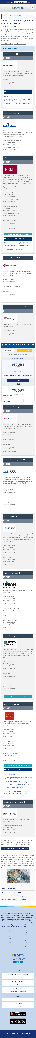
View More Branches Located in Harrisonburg (18, 234)
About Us (18, 1000)
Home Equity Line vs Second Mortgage (12, 896)
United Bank (9, 636)
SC (9, 946)
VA (26, 944)
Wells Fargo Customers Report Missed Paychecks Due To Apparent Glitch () (18, 778)
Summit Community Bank (14, 460)
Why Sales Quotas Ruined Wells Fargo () (16, 794)
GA (10, 931)
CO (26, 948)
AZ (9, 934)
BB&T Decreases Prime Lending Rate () (16, 243)
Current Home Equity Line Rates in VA (15, 848)
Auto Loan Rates (18, 988)
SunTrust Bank (10, 516)
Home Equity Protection (8, 888)
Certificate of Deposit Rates (18, 992)
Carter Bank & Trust (11, 258)
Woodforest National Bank (14, 802)
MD (26, 940)
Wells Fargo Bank (11, 704)
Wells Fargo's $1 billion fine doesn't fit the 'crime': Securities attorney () (16, 788)
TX (26, 936)
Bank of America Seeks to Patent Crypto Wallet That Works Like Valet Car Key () (17, 100)
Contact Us (18, 1007)
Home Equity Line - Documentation (11, 892)
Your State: (10, 2)
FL (26, 931)
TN (10, 948)
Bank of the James (11, 113)
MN (10, 942)
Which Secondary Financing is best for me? (14, 899)
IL (26, 933)
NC (10, 936)
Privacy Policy (18, 1003)
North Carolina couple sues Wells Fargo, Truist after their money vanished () (17, 773)
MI (26, 942)
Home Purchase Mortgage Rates (18, 974)
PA (9, 940)
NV (26, 938)
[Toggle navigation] (33, 7)
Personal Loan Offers (18, 985)
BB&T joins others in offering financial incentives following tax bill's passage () (16, 246)
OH (10, 938)
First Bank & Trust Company (14, 307)
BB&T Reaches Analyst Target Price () (15, 249)
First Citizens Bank (11, 407)
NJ (9, 944)
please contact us (6, 867)
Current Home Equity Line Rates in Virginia (13, 44)
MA (26, 934)
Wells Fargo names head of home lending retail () (18, 791)
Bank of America (10, 54)
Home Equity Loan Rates (18, 981)
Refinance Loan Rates (18, 978)
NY (10, 933)
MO (26, 946)
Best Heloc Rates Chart (8, 885)
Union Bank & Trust (11, 573)
